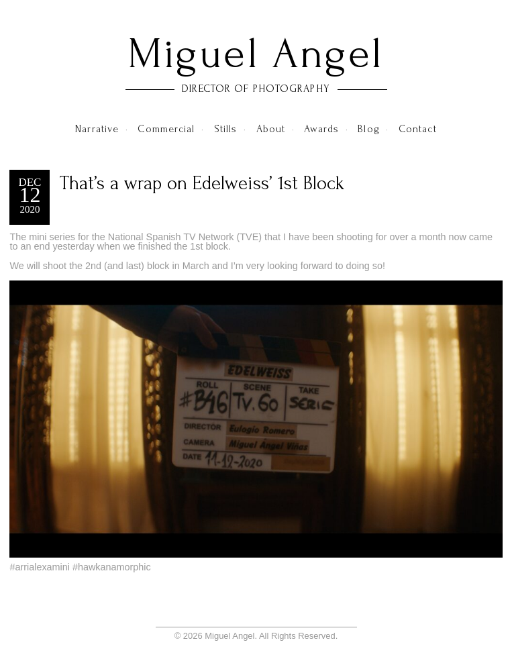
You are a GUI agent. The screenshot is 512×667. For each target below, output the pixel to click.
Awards (321, 129)
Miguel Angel (256, 54)
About (271, 129)
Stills (226, 129)
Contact (418, 129)
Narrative (97, 129)
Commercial (166, 129)
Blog (368, 129)
